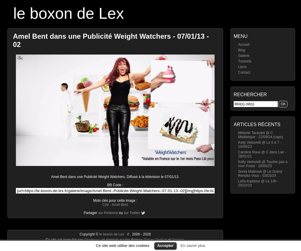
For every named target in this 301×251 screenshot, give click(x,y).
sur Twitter (132, 213)
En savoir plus (192, 245)
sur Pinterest (108, 213)
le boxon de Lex (68, 13)
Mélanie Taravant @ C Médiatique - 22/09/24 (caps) (260, 135)
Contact (244, 72)
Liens (242, 67)
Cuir (105, 205)
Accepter (165, 245)
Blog (241, 50)
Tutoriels (245, 61)
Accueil (244, 45)
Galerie (244, 56)
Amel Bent (120, 205)
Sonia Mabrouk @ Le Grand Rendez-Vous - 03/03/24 (260, 173)
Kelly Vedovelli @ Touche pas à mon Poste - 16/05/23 (262, 164)
